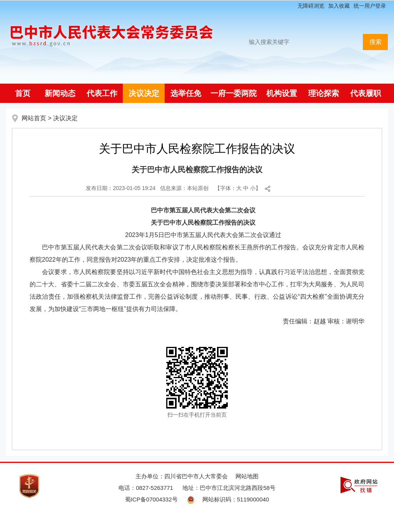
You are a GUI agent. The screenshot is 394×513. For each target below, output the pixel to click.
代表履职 (365, 93)
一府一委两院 (233, 93)
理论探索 (323, 93)
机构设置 (281, 93)
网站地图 (247, 476)
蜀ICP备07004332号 (151, 499)
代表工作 (102, 93)
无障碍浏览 (310, 6)
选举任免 (185, 93)
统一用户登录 (370, 6)
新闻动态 (60, 93)
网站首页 (34, 118)
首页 (22, 93)
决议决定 (144, 93)
